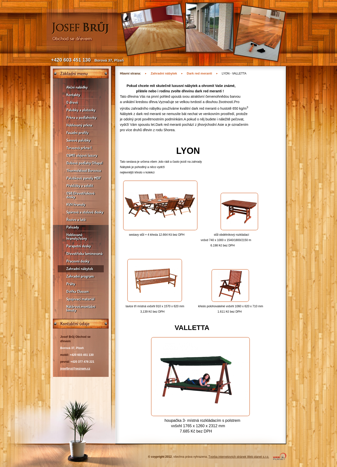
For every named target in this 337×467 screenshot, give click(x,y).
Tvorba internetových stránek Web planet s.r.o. (239, 456)
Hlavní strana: (130, 73)
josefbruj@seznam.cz (75, 368)
